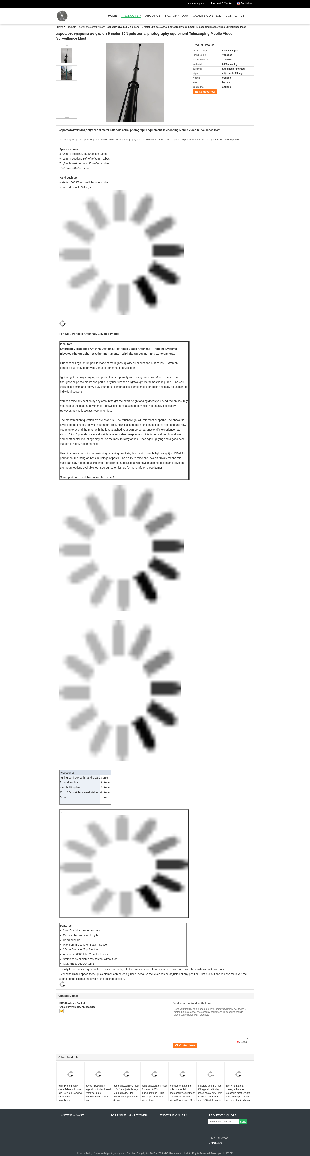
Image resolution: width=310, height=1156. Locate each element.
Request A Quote (221, 3)
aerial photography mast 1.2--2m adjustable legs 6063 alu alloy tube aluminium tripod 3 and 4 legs (126, 1093)
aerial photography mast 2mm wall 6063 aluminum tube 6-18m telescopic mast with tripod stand (154, 1093)
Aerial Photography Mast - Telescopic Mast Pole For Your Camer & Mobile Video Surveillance (70, 1093)
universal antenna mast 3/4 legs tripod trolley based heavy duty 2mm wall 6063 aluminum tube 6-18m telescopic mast (210, 1095)
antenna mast (72, 1115)
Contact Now (207, 91)
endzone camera (174, 1115)
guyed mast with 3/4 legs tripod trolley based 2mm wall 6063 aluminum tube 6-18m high (98, 1093)
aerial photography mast (92, 27)
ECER (229, 1153)
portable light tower (128, 1115)
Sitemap (223, 1138)
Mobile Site (215, 1143)
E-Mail (212, 1138)
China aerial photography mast (110, 1153)
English (247, 2)
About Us (152, 15)
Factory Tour (176, 15)
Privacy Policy (84, 1153)
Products (130, 15)
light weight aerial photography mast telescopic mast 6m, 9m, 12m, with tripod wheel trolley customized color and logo (238, 1095)
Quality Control (207, 15)
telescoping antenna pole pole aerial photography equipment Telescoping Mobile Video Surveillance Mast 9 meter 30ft (182, 1095)
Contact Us (235, 15)
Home (112, 15)
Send (243, 1121)
